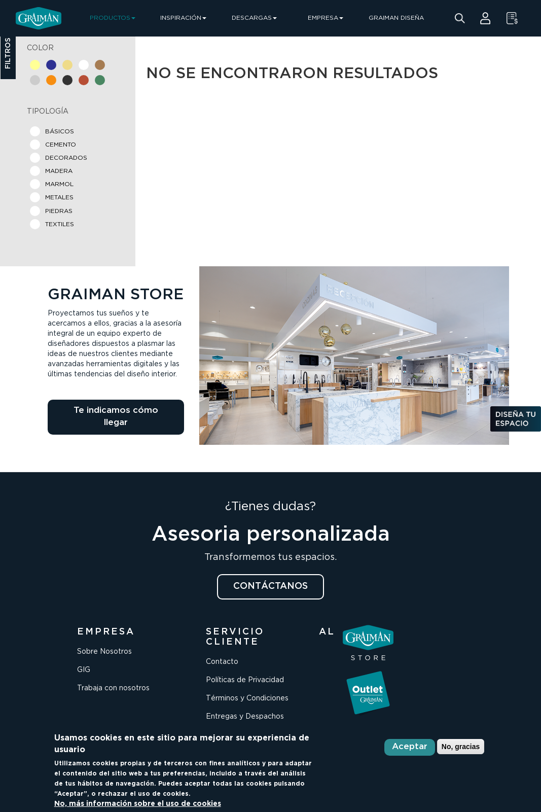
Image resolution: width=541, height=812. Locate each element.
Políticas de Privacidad (245, 680)
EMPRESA (325, 18)
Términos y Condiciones (247, 698)
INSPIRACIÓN (183, 18)
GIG (83, 670)
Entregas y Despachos (245, 717)
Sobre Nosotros (104, 652)
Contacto (222, 662)
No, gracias (461, 747)
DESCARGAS (254, 18)
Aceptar (409, 747)
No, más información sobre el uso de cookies (137, 804)
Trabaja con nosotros (113, 688)
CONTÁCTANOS (270, 586)
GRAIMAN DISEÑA (396, 18)
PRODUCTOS (112, 18)
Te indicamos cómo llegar (116, 417)
